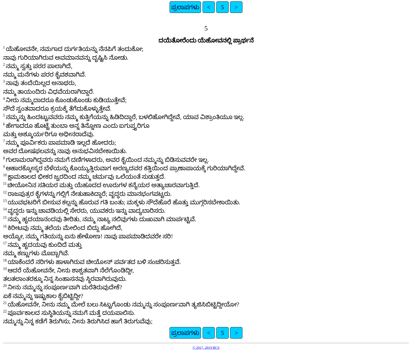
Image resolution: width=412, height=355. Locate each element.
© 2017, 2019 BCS (206, 347)
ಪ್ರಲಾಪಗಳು (185, 7)
